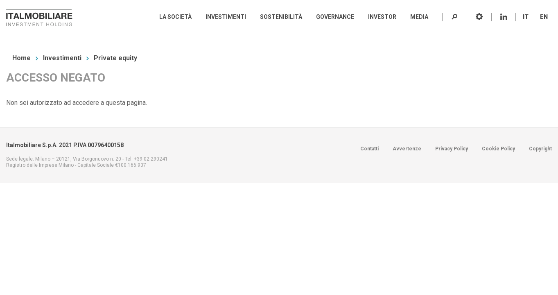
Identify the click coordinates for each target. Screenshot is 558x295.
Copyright (540, 148)
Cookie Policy (498, 148)
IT (526, 17)
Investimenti (62, 58)
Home (21, 58)
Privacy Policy (451, 148)
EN (544, 17)
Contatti (369, 148)
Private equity (115, 58)
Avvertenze (407, 148)
